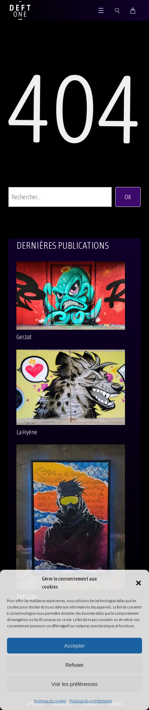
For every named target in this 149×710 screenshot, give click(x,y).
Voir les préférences (75, 684)
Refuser (74, 665)
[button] (138, 583)
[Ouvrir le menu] (101, 10)
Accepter (74, 646)
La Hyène (26, 432)
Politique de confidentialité (90, 700)
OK (128, 197)
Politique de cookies (50, 700)
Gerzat (24, 337)
